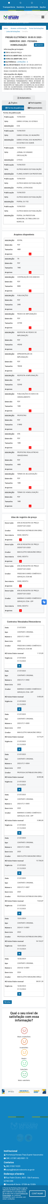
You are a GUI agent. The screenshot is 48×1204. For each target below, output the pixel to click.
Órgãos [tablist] (13, 103)
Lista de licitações (13, 31)
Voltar (7, 1002)
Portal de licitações (36, 28)
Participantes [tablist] (35, 103)
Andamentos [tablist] (24, 98)
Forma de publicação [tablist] (15, 108)
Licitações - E (22, 62)
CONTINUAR (37, 1193)
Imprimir (39, 45)
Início (6, 28)
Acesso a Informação (19, 28)
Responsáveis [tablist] (35, 108)
